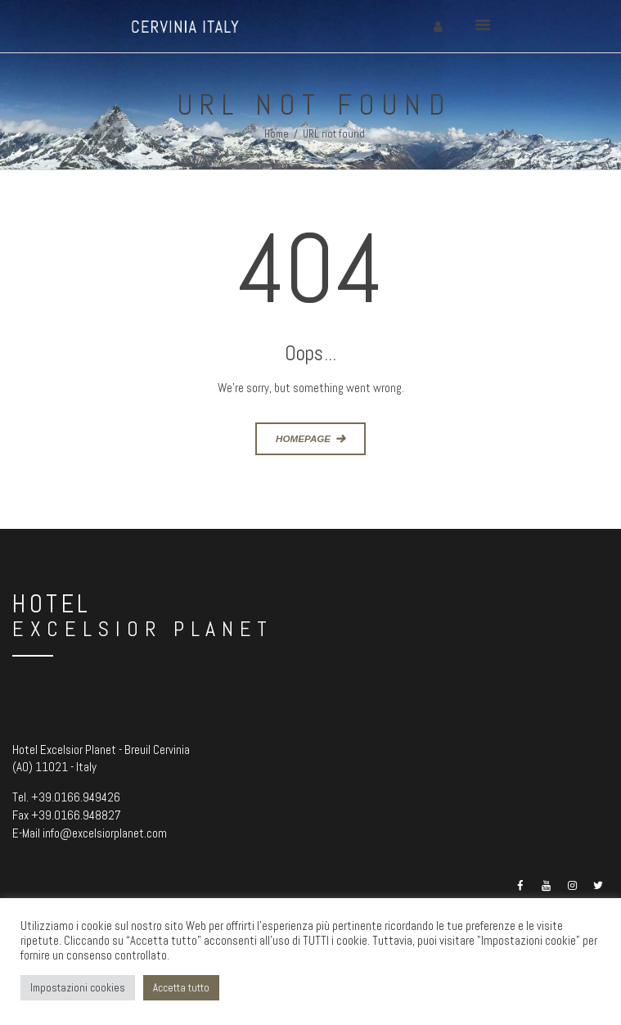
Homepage (303, 438)
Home (276, 134)
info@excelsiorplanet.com (105, 833)
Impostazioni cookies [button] (77, 988)
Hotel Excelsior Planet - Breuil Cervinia (101, 749)
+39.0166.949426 (75, 797)
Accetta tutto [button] (181, 988)
